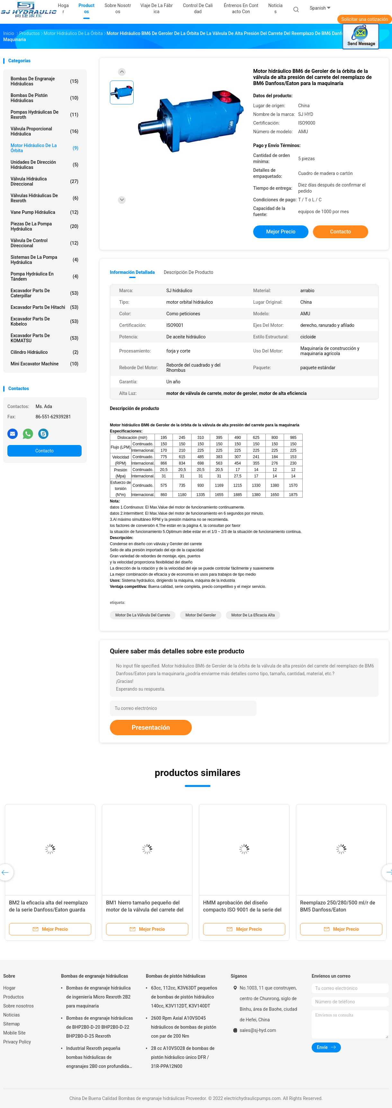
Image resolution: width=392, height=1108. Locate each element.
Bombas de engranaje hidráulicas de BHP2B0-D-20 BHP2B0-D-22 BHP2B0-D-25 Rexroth (99, 1027)
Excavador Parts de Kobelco (44, 321)
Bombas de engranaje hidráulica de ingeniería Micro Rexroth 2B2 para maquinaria (98, 996)
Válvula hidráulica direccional (44, 181)
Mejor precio (280, 232)
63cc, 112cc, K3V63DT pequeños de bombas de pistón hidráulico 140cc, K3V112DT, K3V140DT (184, 996)
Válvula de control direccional (44, 243)
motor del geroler (200, 615)
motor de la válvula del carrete (142, 615)
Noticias (11, 1014)
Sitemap (11, 1023)
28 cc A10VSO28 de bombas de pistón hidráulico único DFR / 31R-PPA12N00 (183, 1057)
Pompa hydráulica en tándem (44, 276)
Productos (13, 996)
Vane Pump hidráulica (44, 212)
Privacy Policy (17, 1041)
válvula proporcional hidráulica (44, 131)
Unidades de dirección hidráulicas (44, 165)
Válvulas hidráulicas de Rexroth (44, 198)
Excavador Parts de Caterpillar (44, 293)
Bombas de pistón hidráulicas (44, 98)
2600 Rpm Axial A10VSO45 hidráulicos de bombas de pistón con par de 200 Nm (183, 1027)
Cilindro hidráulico (44, 352)
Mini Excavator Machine (44, 364)
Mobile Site (14, 1032)
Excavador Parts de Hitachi (44, 307)
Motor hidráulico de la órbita (44, 148)
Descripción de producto (188, 272)
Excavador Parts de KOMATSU (44, 338)
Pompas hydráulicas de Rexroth (44, 114)
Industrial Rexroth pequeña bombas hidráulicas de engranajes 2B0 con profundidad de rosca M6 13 (98, 1058)
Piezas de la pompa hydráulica (44, 226)
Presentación (151, 727)
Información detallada (132, 272)
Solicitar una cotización (364, 19)
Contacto (44, 450)
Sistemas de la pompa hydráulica (44, 260)
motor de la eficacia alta (253, 615)
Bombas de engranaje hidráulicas (44, 81)
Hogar (9, 987)
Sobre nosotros (18, 1005)
